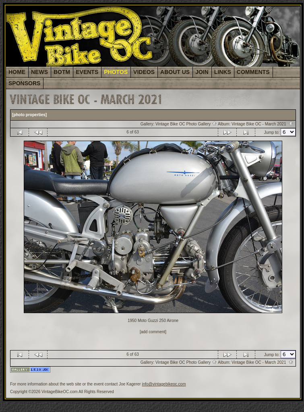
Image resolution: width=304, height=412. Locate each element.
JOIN (202, 72)
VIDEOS (144, 72)
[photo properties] (29, 115)
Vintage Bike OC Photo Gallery (186, 124)
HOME (16, 72)
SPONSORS (24, 83)
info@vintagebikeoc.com (164, 384)
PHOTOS (116, 72)
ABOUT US (175, 72)
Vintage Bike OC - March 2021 (263, 124)
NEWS (39, 72)
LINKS (222, 72)
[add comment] (153, 332)
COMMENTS (253, 72)
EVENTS (87, 72)
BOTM (62, 72)
